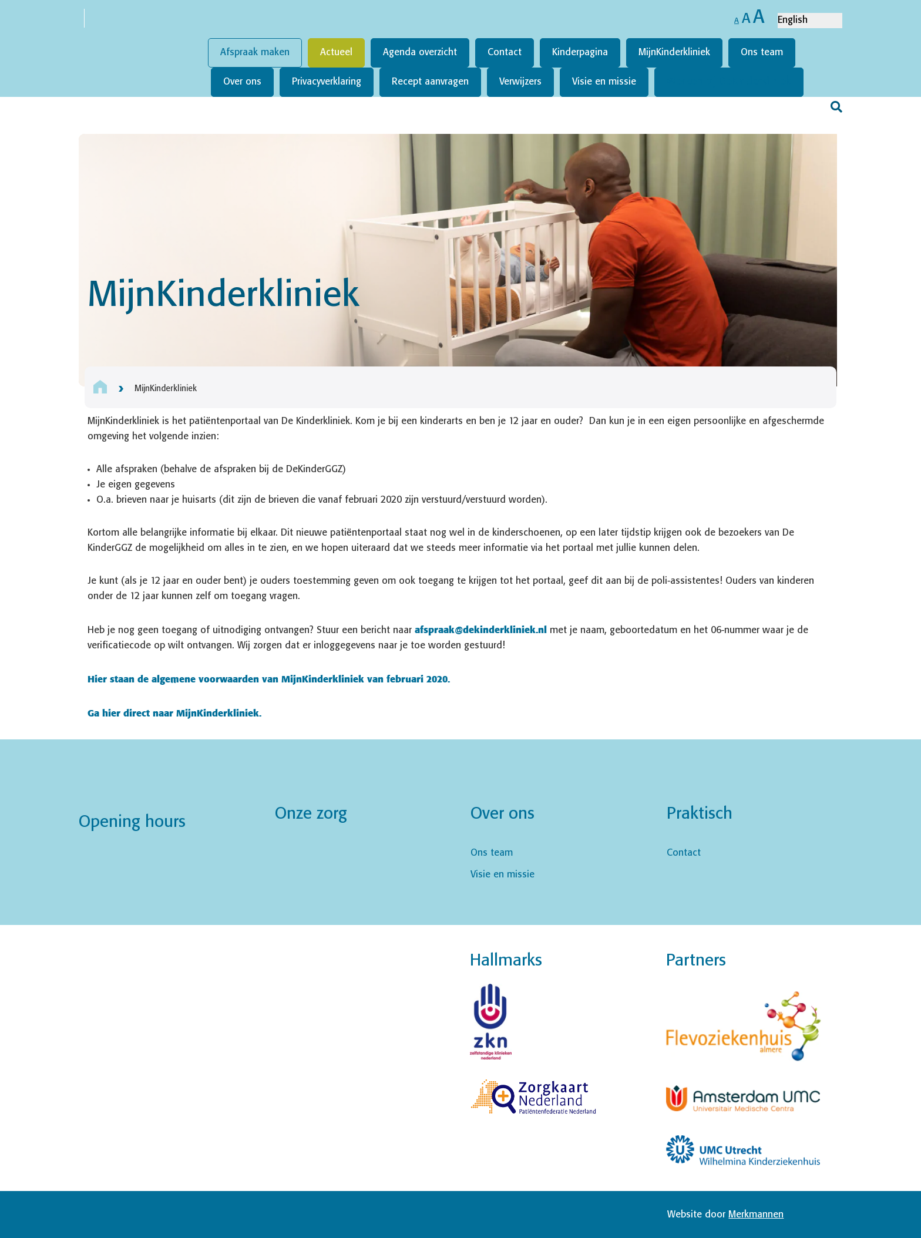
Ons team (762, 53)
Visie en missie (604, 82)
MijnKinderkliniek (674, 53)
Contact (505, 53)
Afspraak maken (255, 53)
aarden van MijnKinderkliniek (295, 678)
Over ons (242, 82)
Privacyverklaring (326, 82)
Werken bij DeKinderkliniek (729, 81)
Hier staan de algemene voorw (157, 678)
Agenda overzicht (420, 53)
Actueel (336, 53)
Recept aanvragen (430, 82)
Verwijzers (520, 82)
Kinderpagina (580, 53)
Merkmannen (756, 1215)
